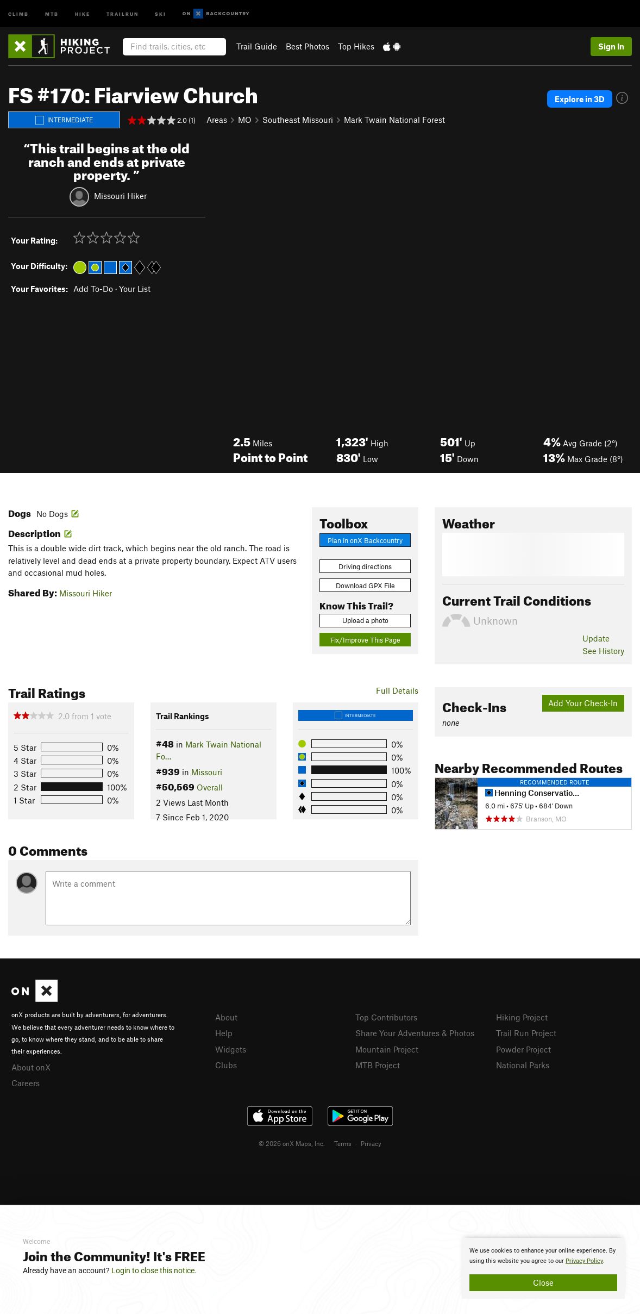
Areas (216, 119)
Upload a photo (365, 620)
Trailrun (122, 13)
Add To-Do (93, 289)
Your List (134, 289)
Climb (18, 13)
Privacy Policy (584, 1261)
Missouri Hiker (120, 196)
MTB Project (377, 1065)
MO (245, 119)
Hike (82, 13)
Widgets (230, 1049)
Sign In (611, 46)
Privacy (371, 1143)
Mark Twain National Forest (394, 119)
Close (543, 1282)
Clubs (226, 1065)
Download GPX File (365, 585)
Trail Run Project (526, 1033)
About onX (31, 1067)
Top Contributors (386, 1017)
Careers (25, 1083)
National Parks (522, 1065)
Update (596, 638)
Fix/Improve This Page (365, 640)
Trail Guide (256, 46)
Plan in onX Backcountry (365, 540)
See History (603, 651)
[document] (543, 1268)
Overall (210, 787)
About (226, 1017)
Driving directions (365, 566)
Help (224, 1033)
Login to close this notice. (154, 1270)
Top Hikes (356, 46)
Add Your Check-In (583, 703)
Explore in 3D (580, 99)
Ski (160, 13)
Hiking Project (522, 1017)
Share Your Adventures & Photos (414, 1033)
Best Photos (307, 46)
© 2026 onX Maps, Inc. (292, 1143)
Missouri (206, 772)
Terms (343, 1143)
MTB (52, 13)
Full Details (397, 690)
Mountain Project (386, 1049)
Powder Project (523, 1049)
